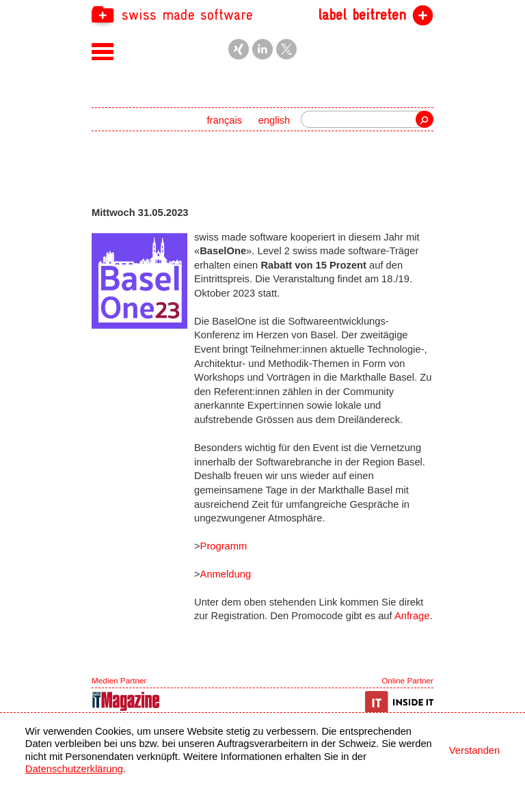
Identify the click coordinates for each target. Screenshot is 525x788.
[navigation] (262, 14)
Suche (424, 119)
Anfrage (412, 615)
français (225, 120)
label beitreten (362, 15)
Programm (223, 546)
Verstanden (474, 750)
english (274, 120)
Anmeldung (225, 574)
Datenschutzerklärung (74, 768)
